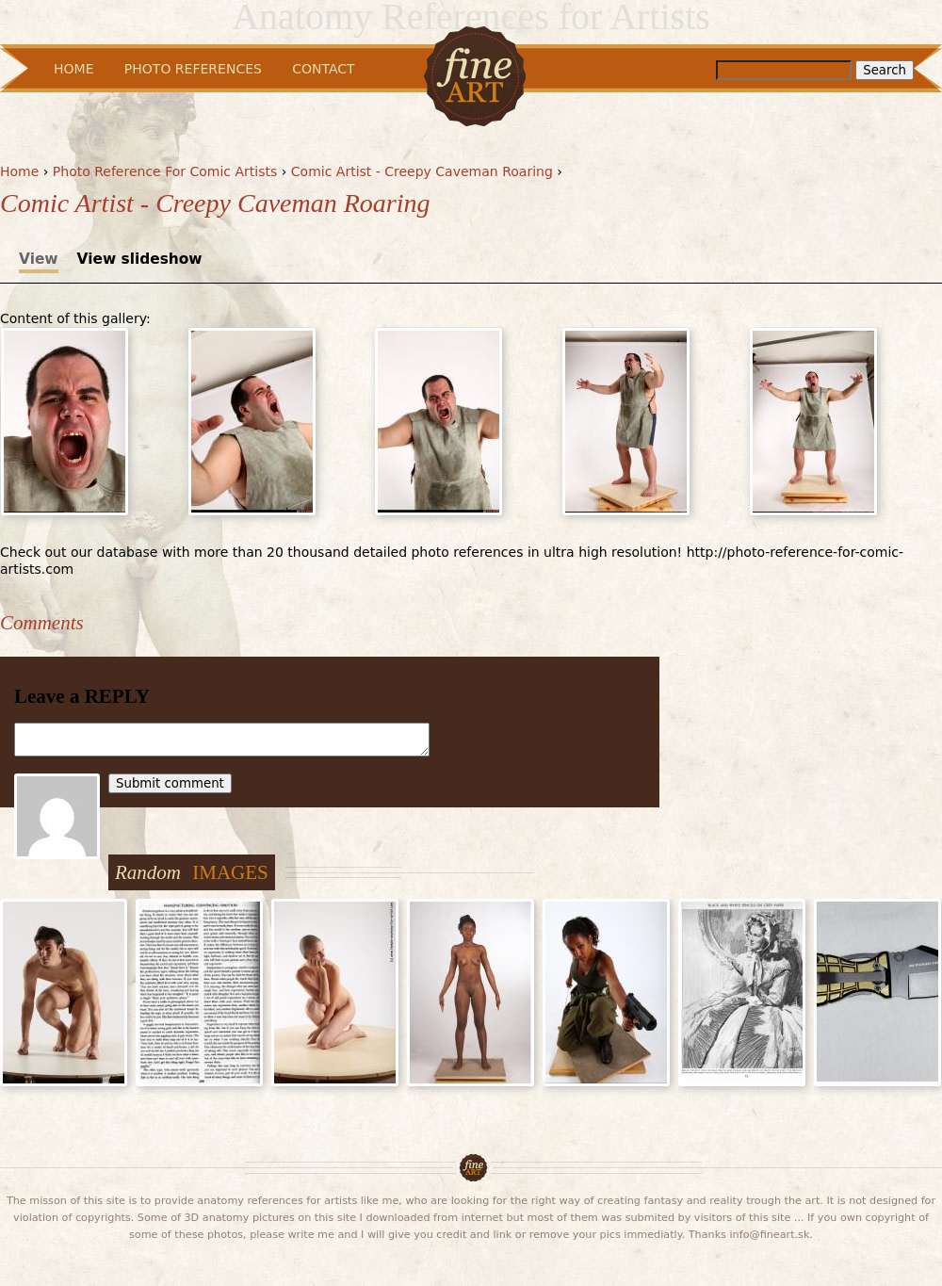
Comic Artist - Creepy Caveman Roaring (422, 171)
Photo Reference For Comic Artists (165, 171)
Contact (323, 68)
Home (19, 171)
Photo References (193, 68)
